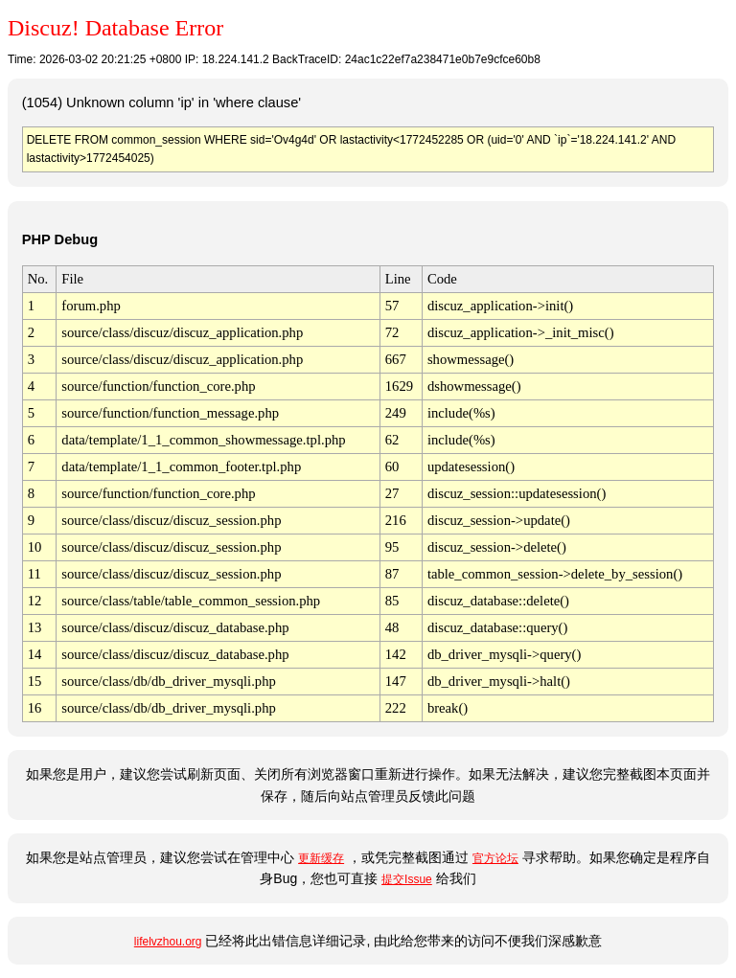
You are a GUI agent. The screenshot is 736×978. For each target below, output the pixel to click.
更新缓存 (321, 858)
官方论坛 (495, 858)
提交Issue (406, 879)
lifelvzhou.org (168, 941)
